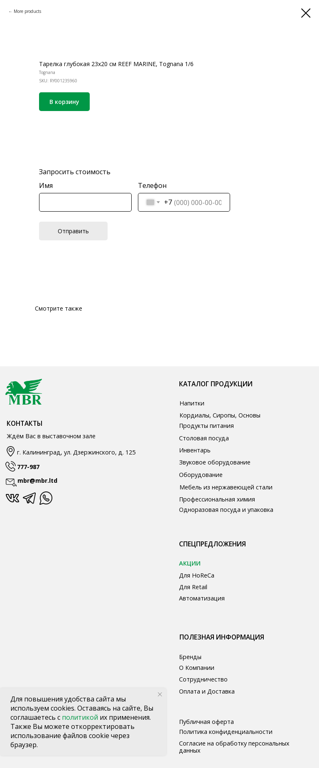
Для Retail (193, 587)
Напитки (191, 403)
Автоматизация (202, 598)
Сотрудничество (203, 679)
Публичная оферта (206, 722)
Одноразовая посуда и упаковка (226, 510)
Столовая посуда (204, 438)
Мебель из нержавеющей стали (225, 487)
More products (27, 11)
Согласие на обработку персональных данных (234, 746)
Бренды (190, 657)
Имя (46, 185)
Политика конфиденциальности (225, 732)
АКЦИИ (190, 563)
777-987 (28, 467)
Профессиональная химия (217, 499)
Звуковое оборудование (214, 462)
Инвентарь (195, 450)
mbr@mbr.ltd (37, 480)
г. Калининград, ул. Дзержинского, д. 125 (76, 452)
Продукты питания (206, 426)
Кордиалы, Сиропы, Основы (219, 415)
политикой (81, 717)
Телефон (152, 185)
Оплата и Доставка (207, 691)
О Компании (196, 668)
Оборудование (201, 475)
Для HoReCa (196, 575)
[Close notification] (160, 694)
